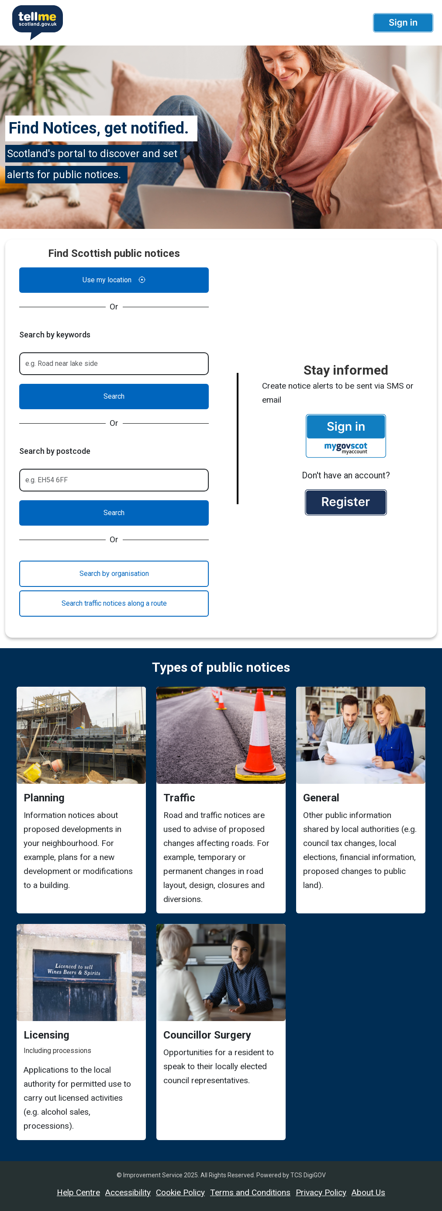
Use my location (114, 280)
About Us (368, 1192)
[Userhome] (34, 23)
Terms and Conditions (250, 1192)
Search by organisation (114, 573)
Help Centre (78, 1192)
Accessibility (128, 1192)
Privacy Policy (321, 1192)
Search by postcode (54, 451)
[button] (403, 22)
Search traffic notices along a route (114, 603)
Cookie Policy (180, 1192)
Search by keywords (54, 334)
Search (114, 396)
